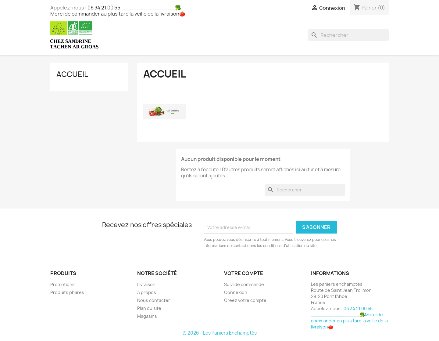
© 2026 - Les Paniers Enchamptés (220, 333)
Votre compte (243, 273)
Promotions (62, 284)
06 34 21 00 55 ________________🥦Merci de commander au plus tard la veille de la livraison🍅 (117, 10)
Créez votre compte (245, 300)
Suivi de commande (244, 284)
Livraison (146, 284)
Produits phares (67, 292)
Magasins (147, 316)
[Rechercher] (348, 35)
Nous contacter (153, 300)
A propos (146, 292)
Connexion (235, 292)
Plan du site (149, 308)
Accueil (72, 74)
